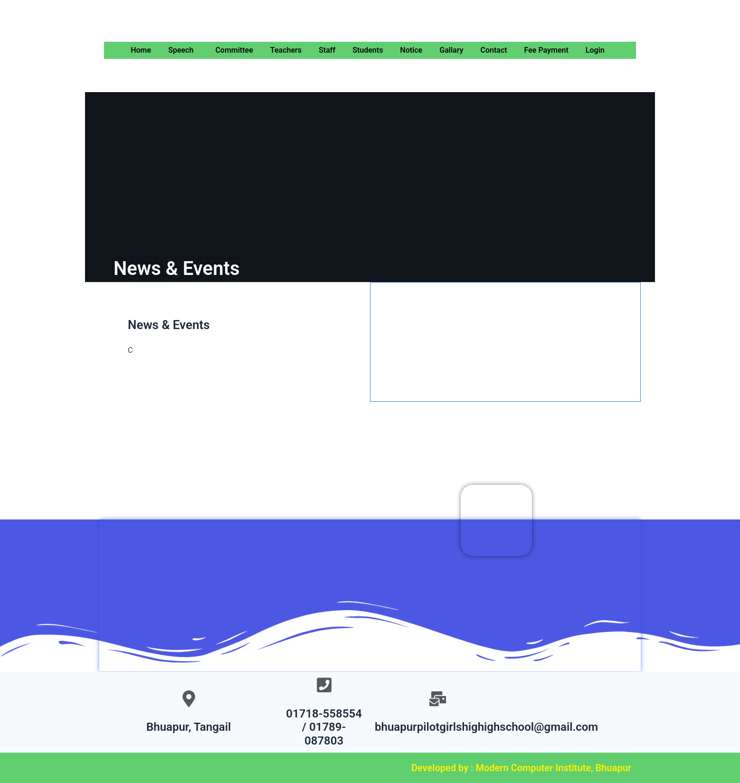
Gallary (451, 50)
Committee (234, 50)
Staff (327, 50)
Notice (411, 50)
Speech (180, 50)
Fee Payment (546, 50)
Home (141, 50)
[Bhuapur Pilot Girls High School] (370, 588)
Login (595, 50)
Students (367, 50)
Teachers (286, 50)
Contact (493, 50)
